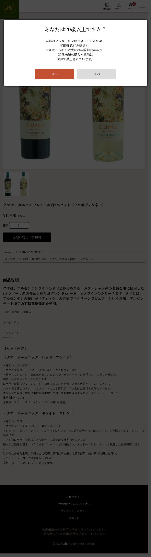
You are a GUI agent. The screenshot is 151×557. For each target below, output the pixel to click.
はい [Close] (55, 74)
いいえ (96, 74)
